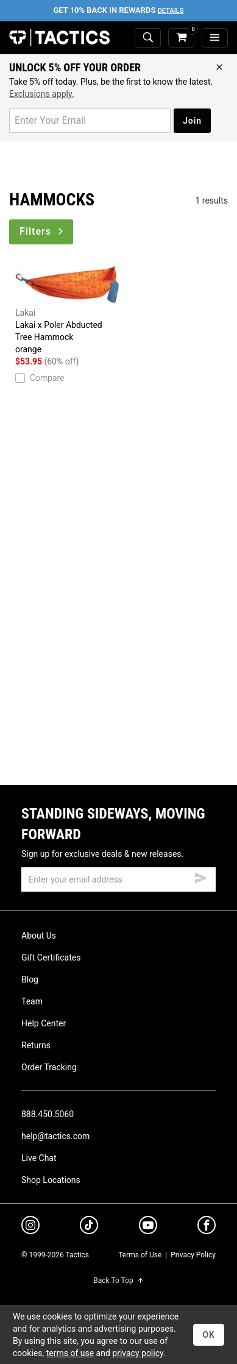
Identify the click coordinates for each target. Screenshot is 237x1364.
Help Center (43, 1023)
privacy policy (137, 1353)
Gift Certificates (50, 957)
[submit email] (201, 876)
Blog (29, 979)
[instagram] (30, 1227)
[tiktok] (89, 1227)
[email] (118, 879)
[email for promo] (90, 120)
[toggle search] (148, 38)
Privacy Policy (193, 1255)
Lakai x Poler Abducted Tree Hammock (67, 309)
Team (32, 1001)
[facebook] (206, 1227)
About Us (38, 935)
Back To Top (118, 1280)
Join (192, 121)
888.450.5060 (47, 1114)
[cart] (181, 38)
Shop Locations (50, 1180)
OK (208, 1335)
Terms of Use (139, 1255)
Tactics (59, 37)
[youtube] (148, 1227)
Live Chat (39, 1158)
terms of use (70, 1353)
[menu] (215, 38)
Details (171, 11)
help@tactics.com (55, 1136)
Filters (42, 231)
